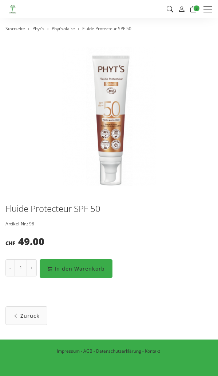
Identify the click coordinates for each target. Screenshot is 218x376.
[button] (170, 9)
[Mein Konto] (181, 9)
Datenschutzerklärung (118, 351)
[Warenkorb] (193, 9)
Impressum (68, 351)
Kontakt (152, 351)
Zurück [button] (26, 315)
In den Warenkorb (76, 268)
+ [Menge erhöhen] (32, 267)
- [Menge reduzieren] (10, 267)
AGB (87, 351)
